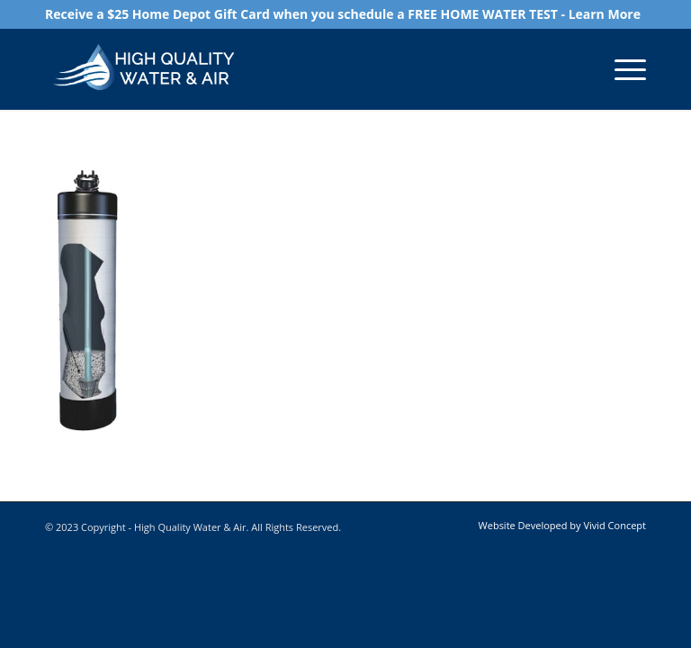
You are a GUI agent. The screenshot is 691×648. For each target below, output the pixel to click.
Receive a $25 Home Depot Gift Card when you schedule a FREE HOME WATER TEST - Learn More (343, 13)
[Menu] (621, 69)
